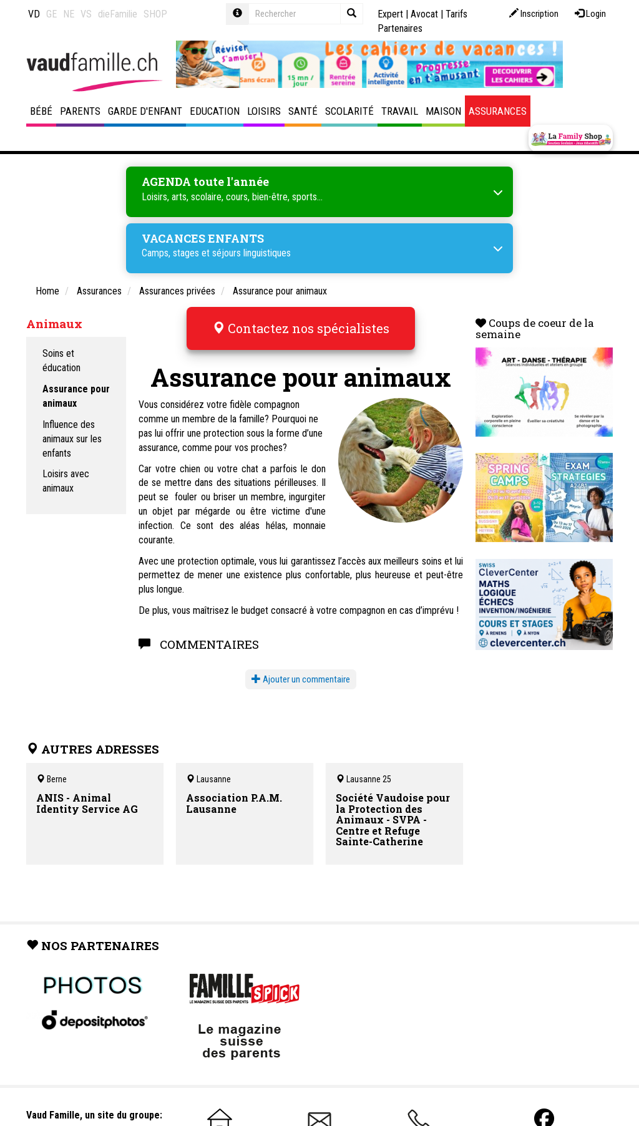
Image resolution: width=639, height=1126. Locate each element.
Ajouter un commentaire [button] (300, 679)
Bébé (41, 111)
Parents (80, 111)
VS (86, 14)
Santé (303, 111)
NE (68, 14)
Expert (390, 14)
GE (51, 14)
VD (34, 14)
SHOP (155, 14)
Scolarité (349, 111)
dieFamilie (117, 14)
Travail (399, 111)
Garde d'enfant (145, 111)
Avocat (424, 14)
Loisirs (264, 111)
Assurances (498, 111)
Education (215, 111)
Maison (443, 111)
